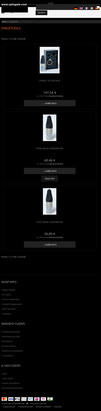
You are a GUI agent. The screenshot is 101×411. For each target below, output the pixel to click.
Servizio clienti (9, 346)
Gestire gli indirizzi (10, 383)
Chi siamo (6, 294)
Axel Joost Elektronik (16, 403)
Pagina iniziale (8, 289)
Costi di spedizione (11, 299)
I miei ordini (7, 378)
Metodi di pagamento (12, 304)
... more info (49, 103)
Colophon (6, 313)
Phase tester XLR (49, 80)
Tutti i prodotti (8, 308)
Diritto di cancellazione (12, 350)
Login (50, 3)
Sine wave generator (50, 221)
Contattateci (7, 355)
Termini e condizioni (43, 406)
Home (4, 21)
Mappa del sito (9, 406)
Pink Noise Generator (49, 148)
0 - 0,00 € (5, 15)
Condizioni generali (11, 331)
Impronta (57, 406)
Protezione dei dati (11, 336)
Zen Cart (43, 403)
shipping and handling (56, 96)
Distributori (7, 341)
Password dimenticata (12, 387)
